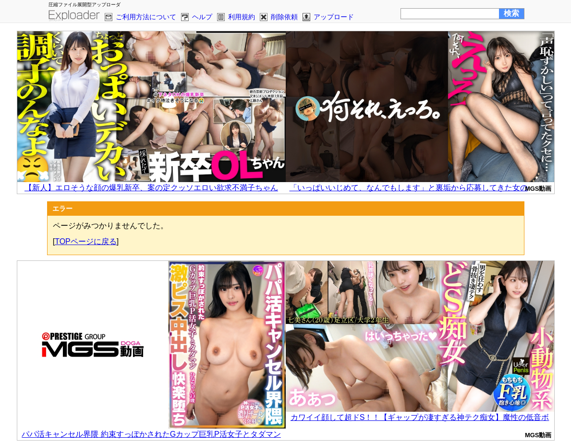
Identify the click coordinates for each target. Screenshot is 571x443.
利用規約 (241, 17)
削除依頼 (284, 17)
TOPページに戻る (86, 241)
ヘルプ (202, 17)
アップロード (334, 17)
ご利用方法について (146, 17)
